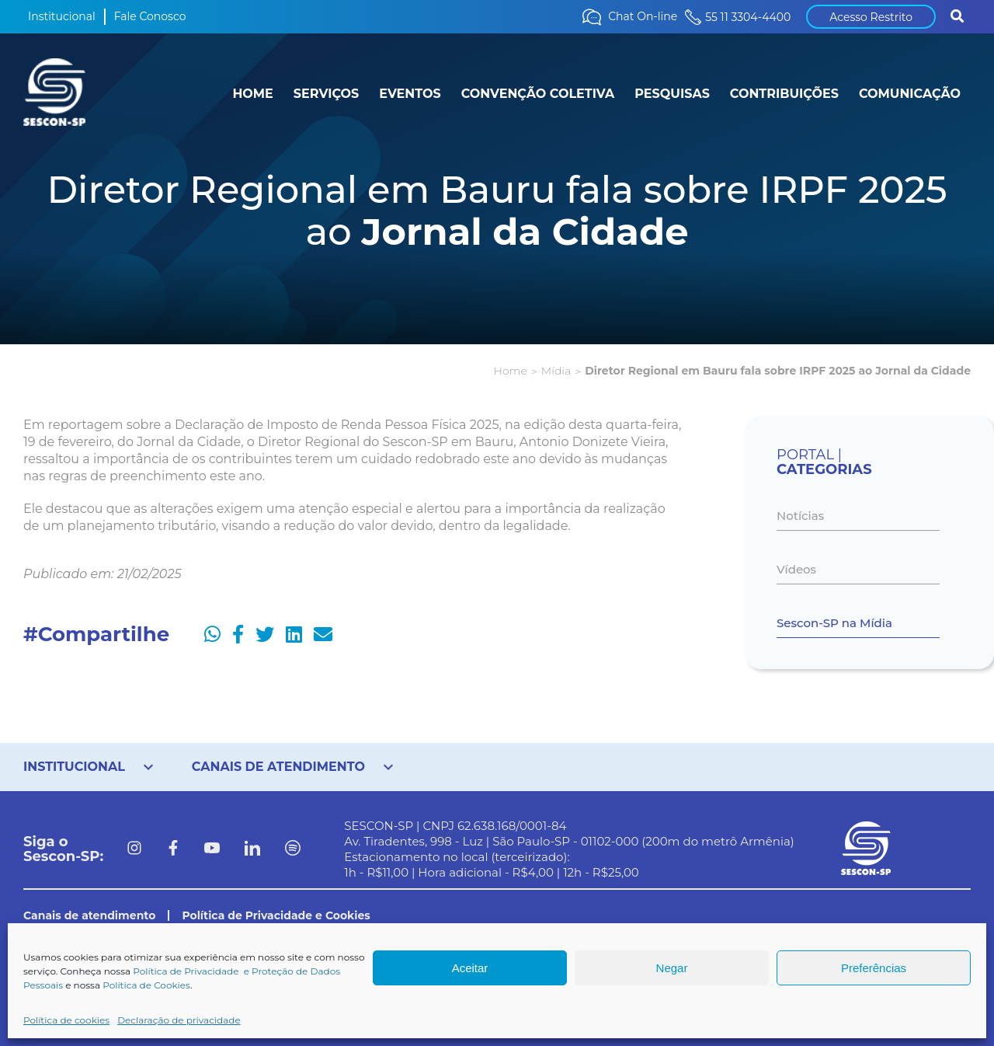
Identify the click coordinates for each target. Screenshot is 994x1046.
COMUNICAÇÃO (910, 93)
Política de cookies (66, 1020)
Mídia (556, 371)
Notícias (800, 515)
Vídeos (796, 569)
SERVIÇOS (326, 93)
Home (510, 371)
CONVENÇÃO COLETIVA (538, 93)
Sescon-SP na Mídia (834, 622)
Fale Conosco (150, 16)
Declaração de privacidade (179, 1020)
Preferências (873, 968)
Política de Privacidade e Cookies (276, 915)
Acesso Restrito (870, 17)
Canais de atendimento (89, 915)
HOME (252, 93)
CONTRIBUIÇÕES (784, 93)
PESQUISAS (672, 93)
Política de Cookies (146, 985)
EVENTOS (409, 93)
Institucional (62, 16)
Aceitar (470, 968)
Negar (672, 968)
